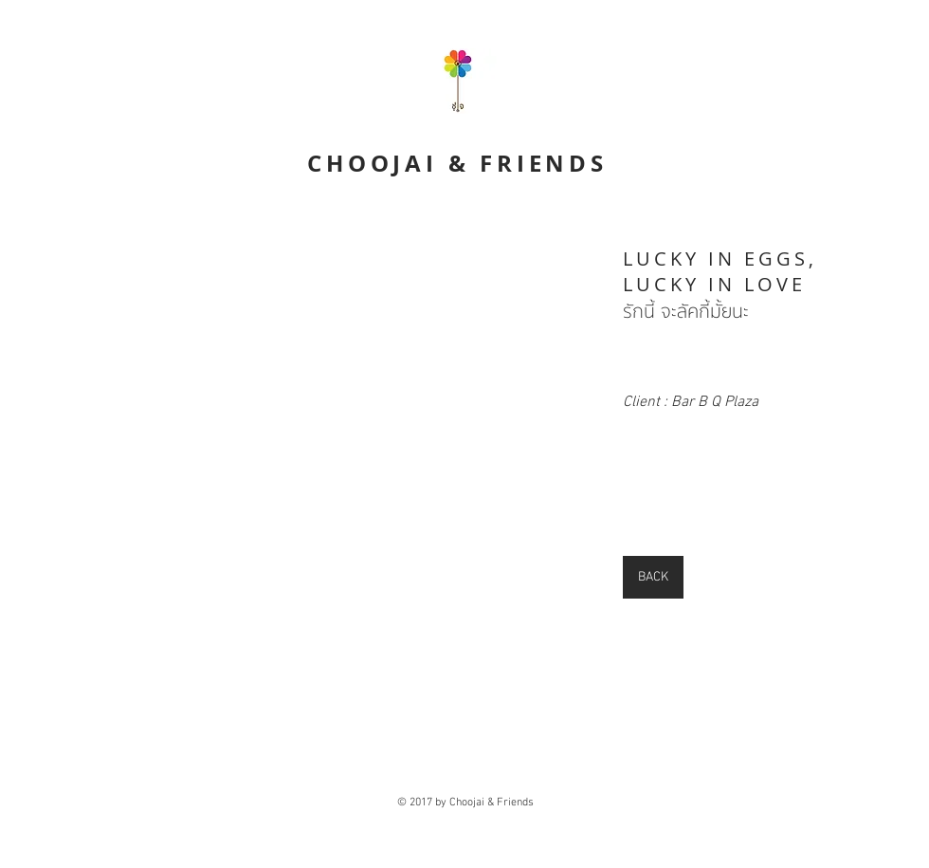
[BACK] (653, 577)
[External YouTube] (303, 412)
